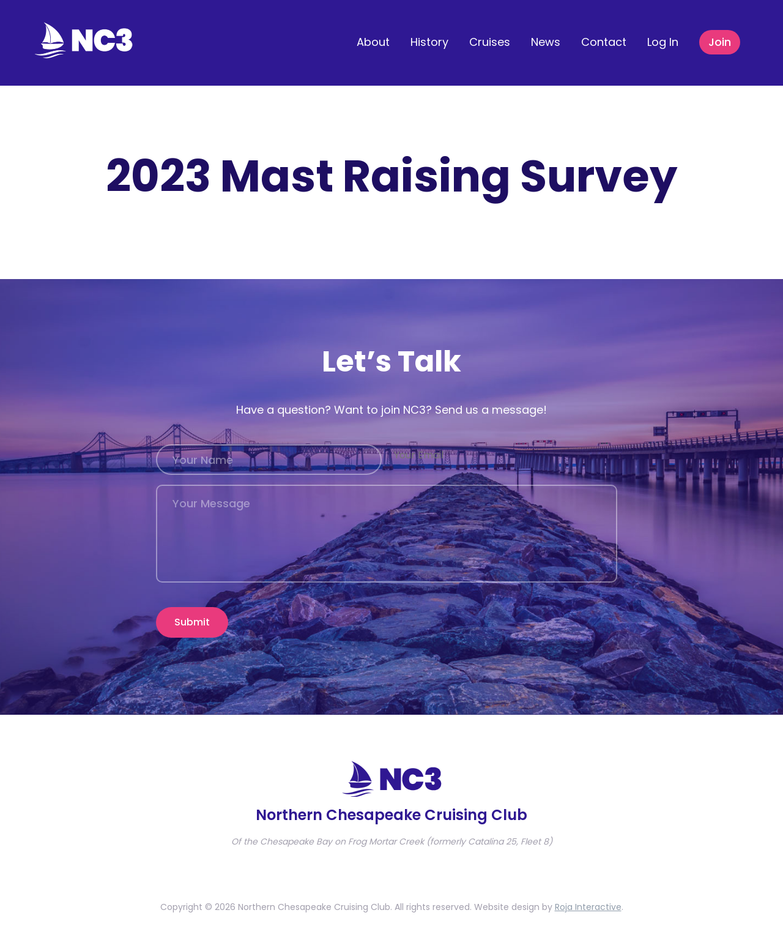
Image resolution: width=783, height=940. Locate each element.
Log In (662, 42)
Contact (603, 42)
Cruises (489, 42)
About (373, 42)
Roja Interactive (588, 907)
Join (719, 42)
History (429, 42)
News (545, 42)
